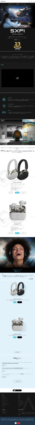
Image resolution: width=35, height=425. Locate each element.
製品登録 (19, 414)
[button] (2, 120)
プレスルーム (4, 413)
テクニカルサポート (21, 404)
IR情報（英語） (4, 412)
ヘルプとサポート (17, 390)
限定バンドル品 (4, 404)
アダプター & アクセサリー (6, 403)
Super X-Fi (3, 396)
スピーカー (3, 398)
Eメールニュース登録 (21, 413)
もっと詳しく (23, 192)
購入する (17, 192)
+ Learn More (17, 381)
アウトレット (4, 405)
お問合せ (19, 405)
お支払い (19, 397)
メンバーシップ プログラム (22, 402)
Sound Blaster (4, 397)
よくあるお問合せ (20, 403)
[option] (17, 78)
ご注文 (19, 398)
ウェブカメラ (4, 402)
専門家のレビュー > (17, 39)
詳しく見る (10, 192)
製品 (18, 396)
